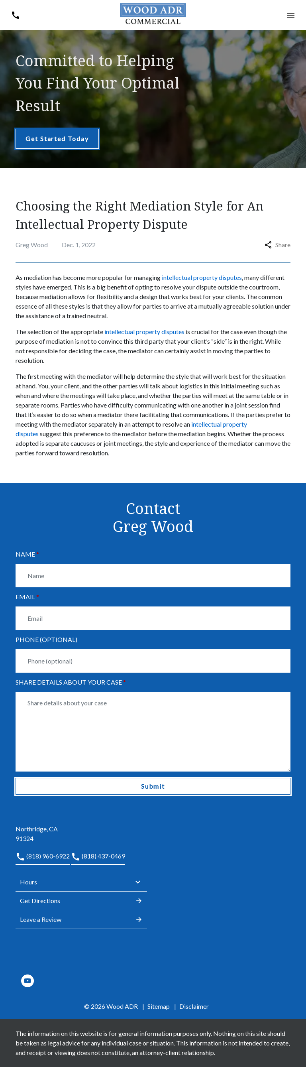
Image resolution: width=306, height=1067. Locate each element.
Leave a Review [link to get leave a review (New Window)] (81, 919)
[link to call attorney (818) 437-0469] (98, 858)
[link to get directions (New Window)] (81, 829)
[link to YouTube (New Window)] (27, 980)
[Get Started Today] (57, 139)
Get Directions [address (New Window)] (81, 901)
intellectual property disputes (202, 277)
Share (277, 244)
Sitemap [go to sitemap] (158, 1006)
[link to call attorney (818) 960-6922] (43, 858)
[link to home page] (153, 14)
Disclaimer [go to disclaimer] (194, 1006)
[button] (15, 15)
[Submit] (153, 786)
